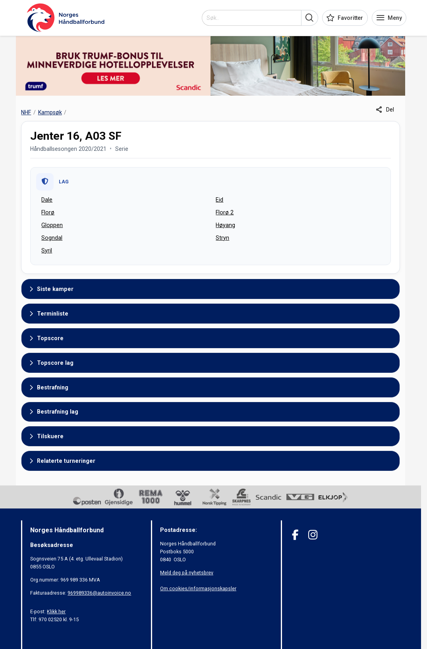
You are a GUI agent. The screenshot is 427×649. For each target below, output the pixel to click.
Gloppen (52, 225)
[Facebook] (295, 535)
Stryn (222, 238)
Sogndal (51, 238)
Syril (46, 250)
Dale (46, 199)
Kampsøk (50, 112)
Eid (219, 199)
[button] (309, 18)
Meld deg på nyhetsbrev (186, 573)
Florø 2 (225, 212)
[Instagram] (312, 535)
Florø (47, 212)
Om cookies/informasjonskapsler (198, 588)
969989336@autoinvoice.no (99, 593)
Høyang (225, 225)
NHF (26, 112)
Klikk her (56, 611)
